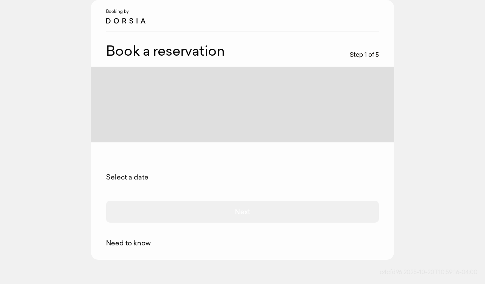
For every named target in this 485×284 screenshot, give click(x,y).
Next (242, 212)
